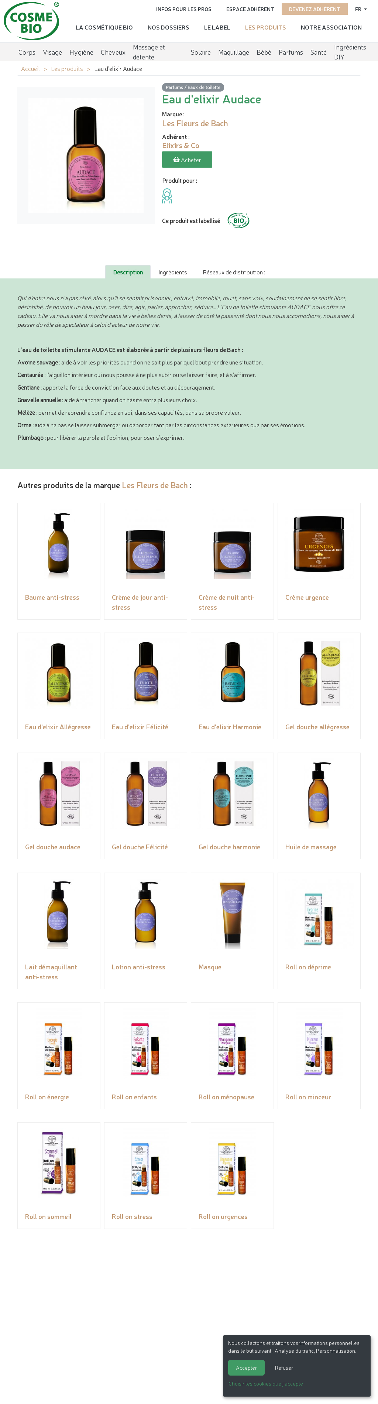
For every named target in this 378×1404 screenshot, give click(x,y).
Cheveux (113, 49)
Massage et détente (149, 50)
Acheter (187, 159)
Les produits (265, 26)
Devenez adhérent (314, 8)
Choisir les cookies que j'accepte (265, 1383)
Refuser (284, 1367)
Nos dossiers (168, 26)
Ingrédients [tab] (172, 271)
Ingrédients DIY (350, 50)
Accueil (30, 68)
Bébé (264, 49)
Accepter (246, 1367)
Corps (26, 49)
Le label (217, 26)
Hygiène (81, 49)
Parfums (291, 49)
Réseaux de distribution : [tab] (234, 271)
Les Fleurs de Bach (155, 483)
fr (358, 8)
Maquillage (233, 49)
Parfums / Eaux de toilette (193, 87)
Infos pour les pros (184, 8)
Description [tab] (128, 271)
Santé (318, 49)
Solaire (201, 49)
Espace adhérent (250, 8)
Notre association (331, 26)
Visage (52, 49)
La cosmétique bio (104, 26)
